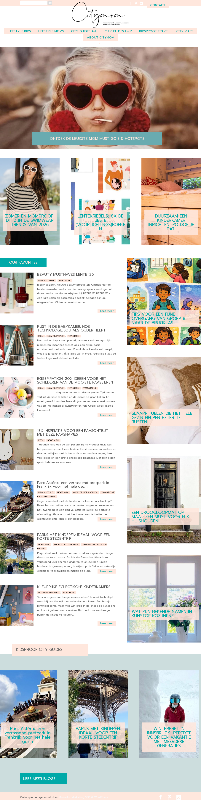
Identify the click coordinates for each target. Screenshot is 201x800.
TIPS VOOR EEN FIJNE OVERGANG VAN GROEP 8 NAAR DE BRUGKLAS (158, 318)
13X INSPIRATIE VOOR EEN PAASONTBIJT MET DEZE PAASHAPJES (72, 432)
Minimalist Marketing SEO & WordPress (83, 797)
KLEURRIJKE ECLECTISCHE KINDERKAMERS (73, 587)
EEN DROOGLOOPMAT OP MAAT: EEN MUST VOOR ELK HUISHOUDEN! (160, 516)
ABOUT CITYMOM (100, 37)
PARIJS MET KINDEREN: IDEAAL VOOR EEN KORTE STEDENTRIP (73, 536)
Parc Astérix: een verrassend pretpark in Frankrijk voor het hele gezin (73, 484)
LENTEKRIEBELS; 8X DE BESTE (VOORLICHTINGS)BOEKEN (100, 222)
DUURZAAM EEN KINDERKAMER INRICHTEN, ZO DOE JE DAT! (171, 222)
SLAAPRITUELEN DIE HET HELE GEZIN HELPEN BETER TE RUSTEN (162, 417)
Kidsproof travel (154, 31)
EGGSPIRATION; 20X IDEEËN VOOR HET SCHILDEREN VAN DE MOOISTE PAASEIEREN (75, 380)
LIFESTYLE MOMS (51, 31)
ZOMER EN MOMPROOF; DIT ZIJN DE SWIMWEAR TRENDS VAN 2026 (30, 220)
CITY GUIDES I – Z (118, 31)
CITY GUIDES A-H (84, 31)
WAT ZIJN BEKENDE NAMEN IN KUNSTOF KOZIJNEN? (162, 613)
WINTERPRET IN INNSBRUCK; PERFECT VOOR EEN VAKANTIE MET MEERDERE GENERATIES (169, 737)
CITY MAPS (184, 31)
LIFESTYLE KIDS (19, 31)
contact (157, 5)
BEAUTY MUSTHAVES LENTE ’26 (65, 274)
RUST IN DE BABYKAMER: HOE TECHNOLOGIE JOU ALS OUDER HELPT (71, 328)
